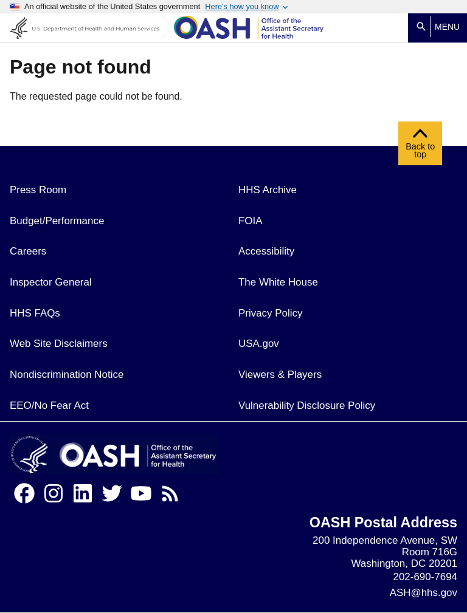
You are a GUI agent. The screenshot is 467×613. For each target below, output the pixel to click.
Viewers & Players (280, 374)
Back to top (420, 146)
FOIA (250, 221)
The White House (278, 282)
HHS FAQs (35, 313)
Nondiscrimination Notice (66, 374)
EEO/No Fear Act (49, 405)
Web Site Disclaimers (59, 343)
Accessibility (266, 251)
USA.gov (258, 343)
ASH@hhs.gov (423, 592)
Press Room (38, 190)
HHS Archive (267, 190)
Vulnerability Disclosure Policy (306, 405)
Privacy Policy (270, 313)
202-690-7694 (425, 577)
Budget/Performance (57, 221)
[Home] (248, 28)
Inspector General (51, 282)
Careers (28, 251)
